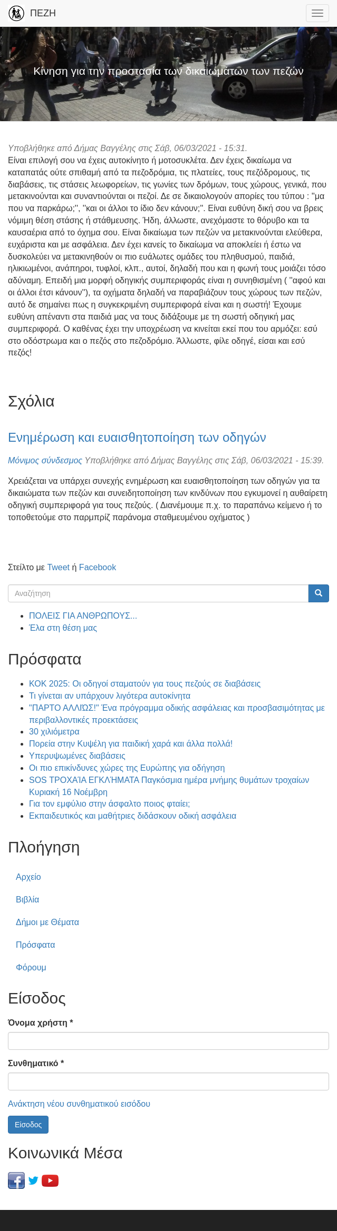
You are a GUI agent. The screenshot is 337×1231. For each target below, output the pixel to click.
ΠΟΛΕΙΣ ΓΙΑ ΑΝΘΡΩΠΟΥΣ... (83, 615)
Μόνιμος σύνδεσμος (45, 460)
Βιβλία (27, 899)
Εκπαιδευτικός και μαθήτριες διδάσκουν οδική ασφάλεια (132, 815)
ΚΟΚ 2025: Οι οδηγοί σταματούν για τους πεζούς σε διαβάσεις (145, 683)
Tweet (58, 567)
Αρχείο (28, 876)
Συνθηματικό (36, 1063)
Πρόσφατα (35, 944)
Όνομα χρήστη (40, 1022)
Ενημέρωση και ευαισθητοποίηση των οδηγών (137, 437)
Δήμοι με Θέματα (47, 922)
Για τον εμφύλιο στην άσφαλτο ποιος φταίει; (109, 803)
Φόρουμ (31, 967)
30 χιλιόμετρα (54, 731)
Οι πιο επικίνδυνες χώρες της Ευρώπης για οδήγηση (127, 767)
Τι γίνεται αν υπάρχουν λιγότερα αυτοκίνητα (109, 695)
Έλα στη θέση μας (63, 627)
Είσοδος (28, 1124)
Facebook (97, 567)
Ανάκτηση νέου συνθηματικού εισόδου (79, 1103)
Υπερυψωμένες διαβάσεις (77, 755)
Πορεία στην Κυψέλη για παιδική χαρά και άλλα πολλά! (131, 743)
